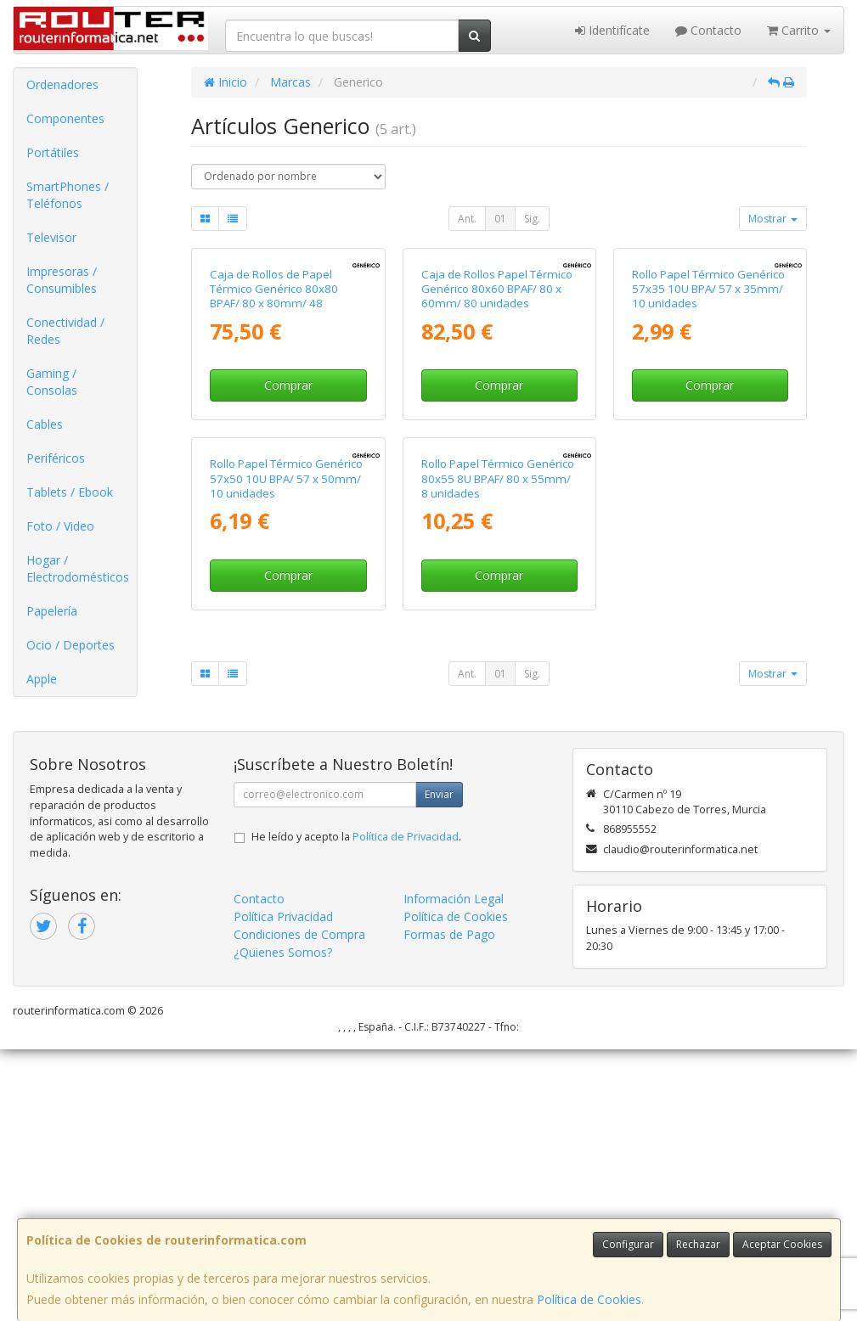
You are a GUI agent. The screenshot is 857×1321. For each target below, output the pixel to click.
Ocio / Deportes (70, 645)
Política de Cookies (589, 1299)
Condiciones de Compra (299, 1206)
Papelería (51, 611)
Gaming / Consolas (51, 381)
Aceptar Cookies (782, 1244)
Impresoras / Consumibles (61, 279)
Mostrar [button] (773, 218)
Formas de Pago (449, 1206)
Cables (44, 424)
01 (500, 218)
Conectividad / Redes (65, 330)
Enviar (439, 1066)
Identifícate (612, 30)
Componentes (65, 118)
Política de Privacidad (405, 1108)
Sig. (532, 218)
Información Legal (453, 1170)
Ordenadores (62, 84)
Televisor (51, 237)
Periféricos (55, 458)
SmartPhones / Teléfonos (67, 194)
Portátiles (52, 152)
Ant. (467, 218)
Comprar (288, 533)
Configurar (628, 1244)
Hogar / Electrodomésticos (77, 568)
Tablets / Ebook (69, 492)
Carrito (799, 30)
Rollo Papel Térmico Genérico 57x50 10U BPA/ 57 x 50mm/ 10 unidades (286, 774)
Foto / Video (60, 526)
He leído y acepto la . (356, 1108)
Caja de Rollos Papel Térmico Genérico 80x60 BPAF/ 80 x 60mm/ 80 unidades (496, 436)
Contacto (708, 30)
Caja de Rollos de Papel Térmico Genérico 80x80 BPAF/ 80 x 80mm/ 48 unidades (274, 444)
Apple (41, 679)
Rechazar (698, 1244)
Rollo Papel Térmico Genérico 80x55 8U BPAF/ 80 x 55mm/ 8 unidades (497, 774)
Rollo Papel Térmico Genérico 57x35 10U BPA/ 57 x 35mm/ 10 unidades (708, 436)
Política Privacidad (283, 1188)
